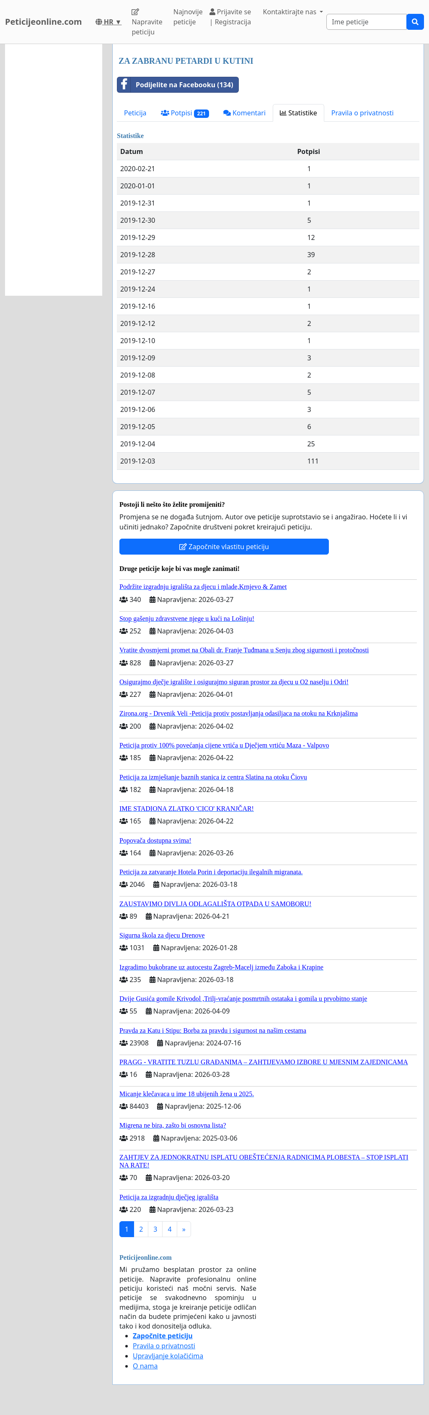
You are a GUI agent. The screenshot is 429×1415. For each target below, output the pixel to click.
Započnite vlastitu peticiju (224, 546)
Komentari (244, 112)
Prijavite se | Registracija (230, 16)
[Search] (366, 22)
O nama (145, 1366)
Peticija (135, 112)
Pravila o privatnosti (362, 112)
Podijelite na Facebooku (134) (175, 84)
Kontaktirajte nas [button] (290, 11)
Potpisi (185, 113)
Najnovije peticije (188, 16)
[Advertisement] (53, 170)
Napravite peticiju (147, 22)
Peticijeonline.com (43, 21)
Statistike (298, 112)
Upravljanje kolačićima (168, 1355)
